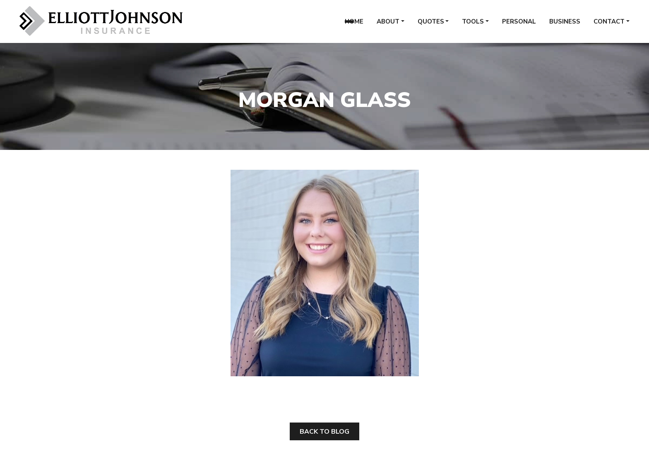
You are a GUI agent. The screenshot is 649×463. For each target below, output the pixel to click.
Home (354, 24)
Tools (473, 24)
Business (564, 24)
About (388, 24)
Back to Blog (324, 431)
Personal (519, 24)
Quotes (431, 24)
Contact (609, 24)
